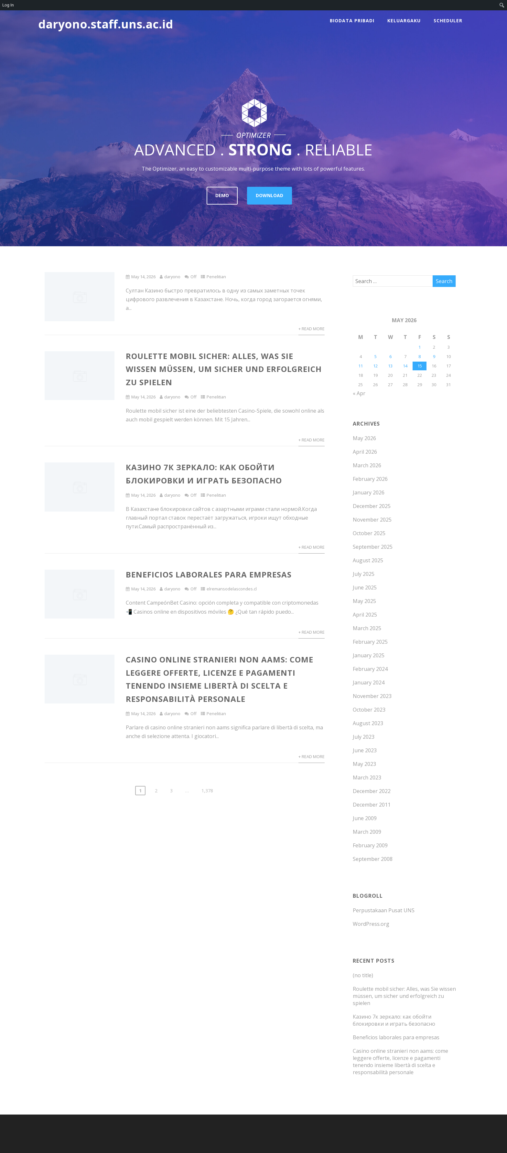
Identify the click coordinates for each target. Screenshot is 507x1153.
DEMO (222, 195)
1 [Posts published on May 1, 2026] (419, 347)
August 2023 (368, 723)
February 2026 (370, 478)
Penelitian (216, 277)
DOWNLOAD (269, 195)
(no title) (363, 975)
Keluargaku (404, 20)
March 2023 (367, 777)
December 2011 (372, 804)
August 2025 (368, 560)
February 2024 (370, 668)
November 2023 (372, 696)
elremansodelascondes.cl (232, 589)
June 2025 (365, 587)
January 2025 (368, 655)
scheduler (448, 20)
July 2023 (363, 736)
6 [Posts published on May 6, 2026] (390, 356)
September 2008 (373, 858)
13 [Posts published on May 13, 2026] (390, 366)
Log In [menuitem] (8, 5)
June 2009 (365, 818)
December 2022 (372, 791)
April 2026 (365, 451)
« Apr (359, 393)
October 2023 (369, 709)
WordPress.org (371, 923)
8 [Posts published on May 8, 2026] (419, 356)
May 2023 (364, 763)
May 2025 (364, 601)
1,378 (207, 791)
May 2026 (364, 438)
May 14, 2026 (143, 277)
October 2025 (369, 533)
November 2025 (372, 519)
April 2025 (365, 614)
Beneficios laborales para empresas (209, 574)
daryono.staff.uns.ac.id (105, 24)
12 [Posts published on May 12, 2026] (375, 366)
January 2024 (368, 682)
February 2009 (370, 845)
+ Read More (311, 329)
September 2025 (373, 546)
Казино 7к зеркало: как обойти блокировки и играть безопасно (394, 1020)
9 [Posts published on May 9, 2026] (434, 356)
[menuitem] (502, 5)
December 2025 (372, 506)
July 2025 (363, 573)
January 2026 (368, 492)
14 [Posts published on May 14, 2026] (405, 366)
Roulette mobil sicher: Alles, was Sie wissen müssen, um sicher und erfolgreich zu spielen (224, 369)
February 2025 (370, 641)
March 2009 (367, 831)
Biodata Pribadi (352, 20)
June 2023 (365, 750)
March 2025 (367, 628)
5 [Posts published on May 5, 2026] (375, 356)
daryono (172, 277)
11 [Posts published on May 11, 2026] (360, 366)
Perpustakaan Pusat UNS (384, 910)
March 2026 (367, 465)
